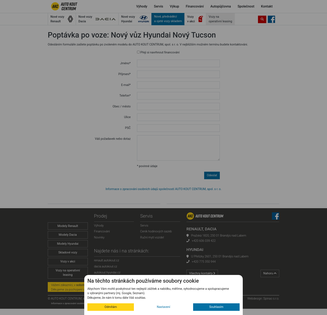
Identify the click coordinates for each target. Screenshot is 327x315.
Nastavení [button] (163, 307)
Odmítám (110, 307)
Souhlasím (216, 307)
